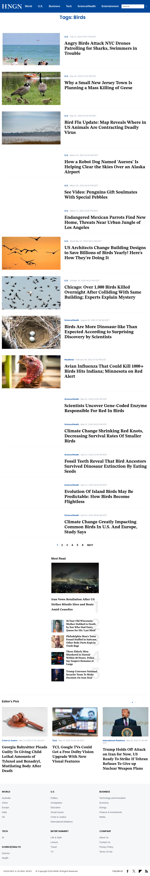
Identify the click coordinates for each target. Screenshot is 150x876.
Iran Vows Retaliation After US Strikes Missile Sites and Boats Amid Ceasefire (73, 604)
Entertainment (110, 6)
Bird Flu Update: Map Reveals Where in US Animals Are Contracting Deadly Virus (105, 127)
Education (55, 807)
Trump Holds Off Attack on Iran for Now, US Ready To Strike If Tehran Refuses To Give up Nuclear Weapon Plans (125, 759)
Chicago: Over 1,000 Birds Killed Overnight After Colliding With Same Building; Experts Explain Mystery (102, 292)
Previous (139, 702)
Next (146, 702)
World (28, 6)
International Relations (114, 740)
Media (102, 817)
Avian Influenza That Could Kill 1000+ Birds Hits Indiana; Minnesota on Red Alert (104, 371)
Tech (69, 6)
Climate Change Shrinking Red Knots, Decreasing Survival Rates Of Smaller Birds (103, 436)
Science (6, 853)
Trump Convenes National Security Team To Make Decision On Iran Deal (81, 674)
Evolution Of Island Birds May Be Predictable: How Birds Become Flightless (98, 497)
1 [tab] (132, 702)
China (5, 803)
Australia (6, 798)
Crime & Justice (9, 740)
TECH (5, 831)
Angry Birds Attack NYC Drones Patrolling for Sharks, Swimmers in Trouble (100, 48)
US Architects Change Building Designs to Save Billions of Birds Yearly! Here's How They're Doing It (105, 253)
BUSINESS (104, 791)
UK (3, 817)
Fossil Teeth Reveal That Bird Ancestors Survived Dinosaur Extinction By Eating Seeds (105, 466)
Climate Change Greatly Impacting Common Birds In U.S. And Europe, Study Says (100, 527)
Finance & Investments (110, 812)
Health (5, 858)
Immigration (56, 803)
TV (52, 851)
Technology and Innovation (112, 798)
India (4, 812)
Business (54, 6)
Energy (102, 807)
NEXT (90, 545)
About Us (104, 837)
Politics (54, 798)
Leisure (54, 842)
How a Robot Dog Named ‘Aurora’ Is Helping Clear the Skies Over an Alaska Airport (104, 167)
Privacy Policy (106, 847)
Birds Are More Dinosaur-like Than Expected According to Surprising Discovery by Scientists (100, 332)
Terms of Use (105, 851)
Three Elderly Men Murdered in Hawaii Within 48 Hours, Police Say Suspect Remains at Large (80, 658)
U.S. (40, 6)
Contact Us (104, 842)
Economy (104, 803)
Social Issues (57, 812)
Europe (5, 807)
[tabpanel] (75, 736)
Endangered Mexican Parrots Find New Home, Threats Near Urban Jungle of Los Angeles (105, 222)
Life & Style (56, 837)
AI (3, 837)
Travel (54, 847)
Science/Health (87, 6)
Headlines (69, 359)
